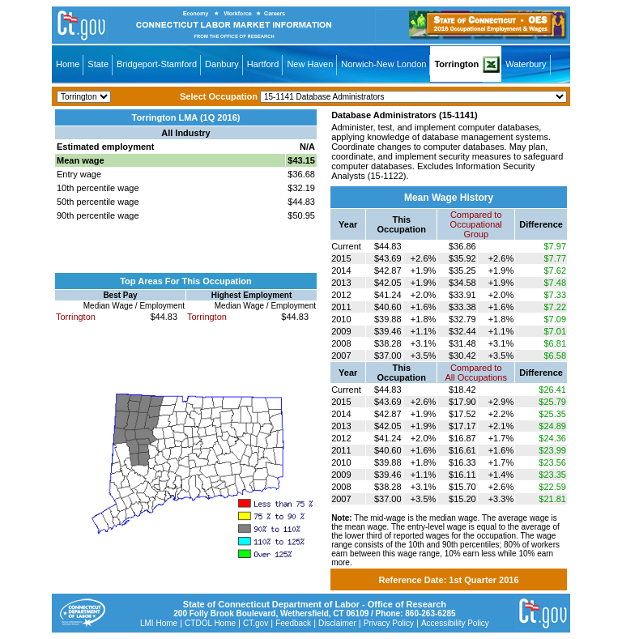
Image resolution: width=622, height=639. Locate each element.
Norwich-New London (383, 64)
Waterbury (525, 64)
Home (67, 64)
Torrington (456, 64)
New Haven (310, 64)
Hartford (263, 64)
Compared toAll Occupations (476, 372)
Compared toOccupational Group (476, 224)
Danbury (222, 64)
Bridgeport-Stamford (157, 64)
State (98, 64)
